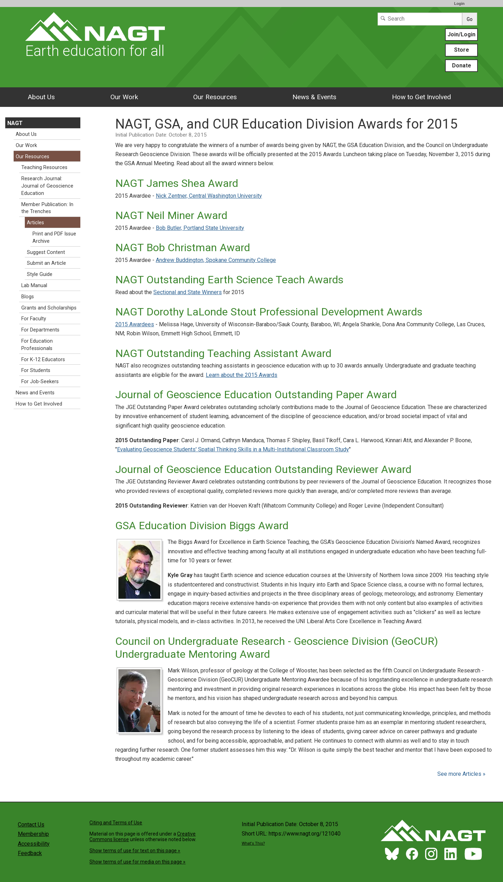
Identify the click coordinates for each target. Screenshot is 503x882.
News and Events (35, 393)
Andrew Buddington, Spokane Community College (216, 260)
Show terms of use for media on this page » (137, 862)
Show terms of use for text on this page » (134, 850)
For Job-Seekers (40, 382)
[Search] (420, 19)
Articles (35, 223)
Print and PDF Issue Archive (54, 237)
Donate (461, 65)
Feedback (30, 853)
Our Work (124, 97)
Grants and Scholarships (48, 308)
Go (470, 19)
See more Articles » (461, 774)
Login (459, 3)
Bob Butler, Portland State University (200, 228)
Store (461, 49)
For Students (35, 370)
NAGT (15, 123)
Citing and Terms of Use (115, 822)
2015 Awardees (134, 324)
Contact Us (31, 824)
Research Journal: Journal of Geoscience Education (47, 186)
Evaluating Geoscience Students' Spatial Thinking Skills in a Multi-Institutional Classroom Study (233, 449)
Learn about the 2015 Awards (241, 375)
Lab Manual (34, 286)
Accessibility (34, 843)
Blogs (27, 297)
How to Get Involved (421, 97)
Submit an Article (46, 263)
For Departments (40, 330)
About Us (41, 97)
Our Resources (215, 97)
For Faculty (33, 319)
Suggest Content (46, 252)
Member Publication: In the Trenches (47, 208)
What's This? (253, 843)
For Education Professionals (37, 344)
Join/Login (461, 34)
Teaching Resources (44, 167)
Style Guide (39, 274)
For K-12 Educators (43, 360)
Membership (33, 834)
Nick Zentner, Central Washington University (209, 195)
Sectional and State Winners (187, 292)
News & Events (314, 97)
